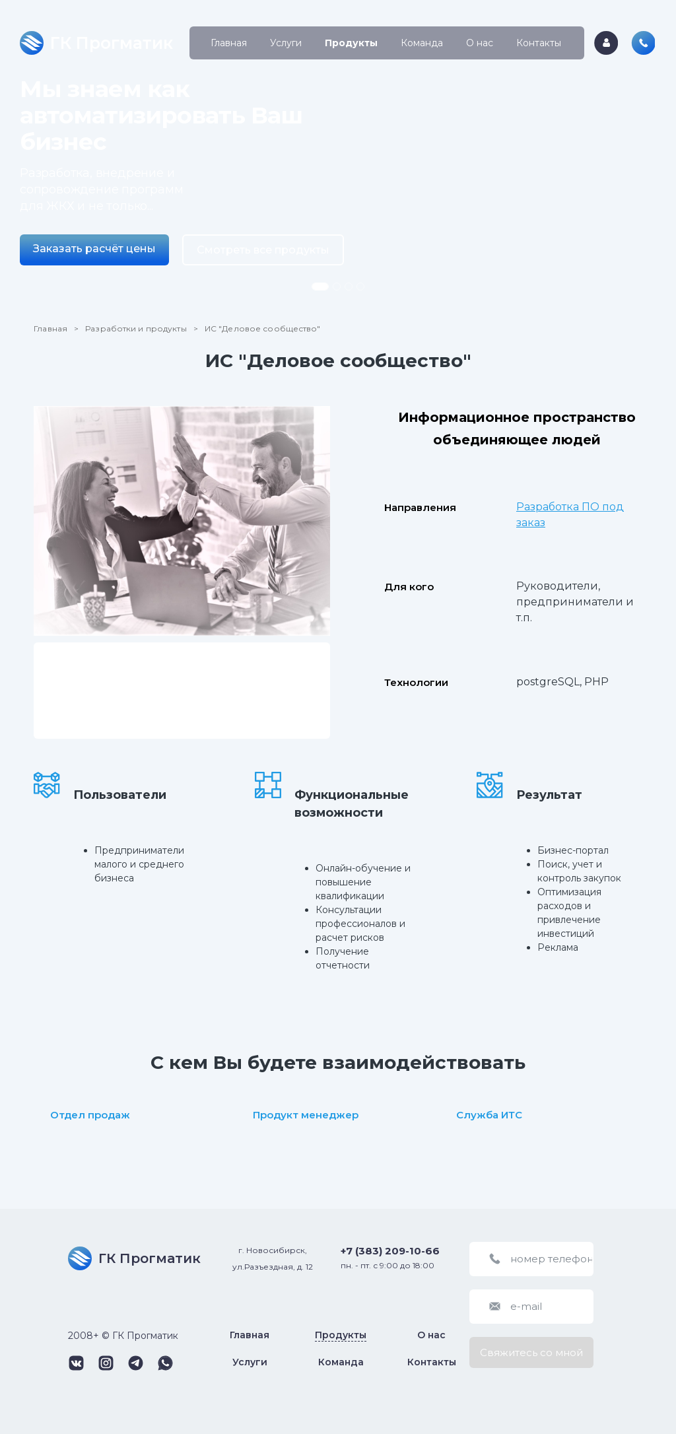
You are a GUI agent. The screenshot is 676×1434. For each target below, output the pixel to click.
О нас (479, 43)
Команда (422, 43)
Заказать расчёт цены (94, 248)
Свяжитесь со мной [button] (531, 1352)
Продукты (351, 43)
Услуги (286, 43)
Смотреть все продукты (263, 250)
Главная (229, 43)
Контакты (538, 43)
